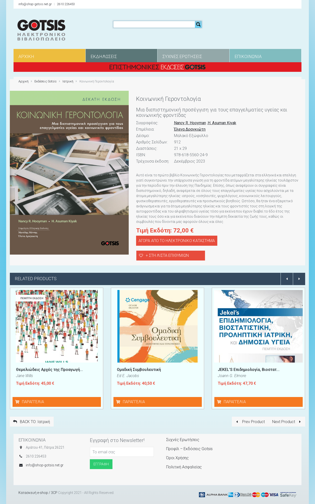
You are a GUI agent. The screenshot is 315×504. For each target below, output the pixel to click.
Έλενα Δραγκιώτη (189, 129)
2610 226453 (66, 4)
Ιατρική (68, 81)
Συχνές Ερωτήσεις (182, 439)
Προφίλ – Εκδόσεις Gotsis (189, 448)
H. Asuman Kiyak (222, 123)
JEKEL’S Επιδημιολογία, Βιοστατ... (249, 369)
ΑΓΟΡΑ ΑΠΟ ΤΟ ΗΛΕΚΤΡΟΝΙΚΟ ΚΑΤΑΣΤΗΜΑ (177, 240)
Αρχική (23, 81)
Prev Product (249, 421)
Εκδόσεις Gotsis (45, 81)
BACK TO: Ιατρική (31, 421)
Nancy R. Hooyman (190, 123)
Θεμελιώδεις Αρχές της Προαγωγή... (49, 369)
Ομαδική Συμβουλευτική (139, 369)
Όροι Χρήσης (177, 458)
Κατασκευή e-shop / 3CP (37, 493)
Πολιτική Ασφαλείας (184, 467)
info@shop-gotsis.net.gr (35, 4)
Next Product (287, 421)
